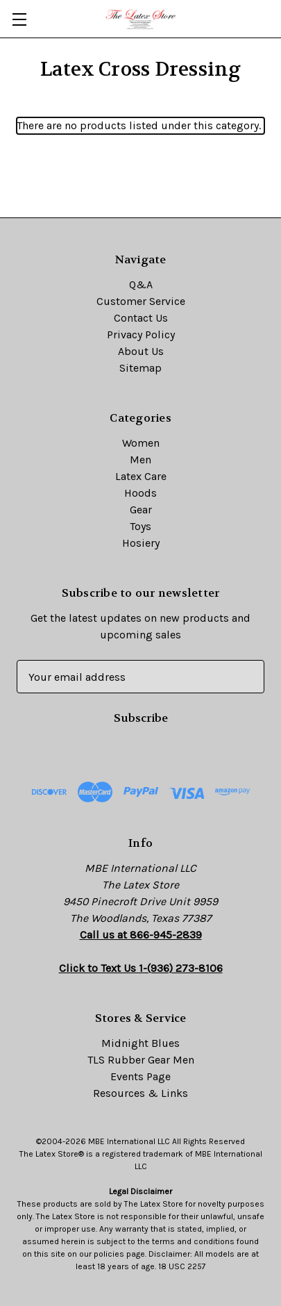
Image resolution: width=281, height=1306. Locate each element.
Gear (141, 509)
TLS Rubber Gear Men (140, 1059)
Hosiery (141, 542)
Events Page (140, 1076)
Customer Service (140, 301)
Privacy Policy (141, 334)
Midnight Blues (140, 1043)
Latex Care (141, 476)
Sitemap (140, 367)
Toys (140, 526)
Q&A (141, 284)
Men (140, 459)
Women (141, 442)
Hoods (140, 492)
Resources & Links (140, 1093)
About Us (141, 351)
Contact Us (141, 317)
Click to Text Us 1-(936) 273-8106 (141, 968)
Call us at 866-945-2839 (141, 934)
